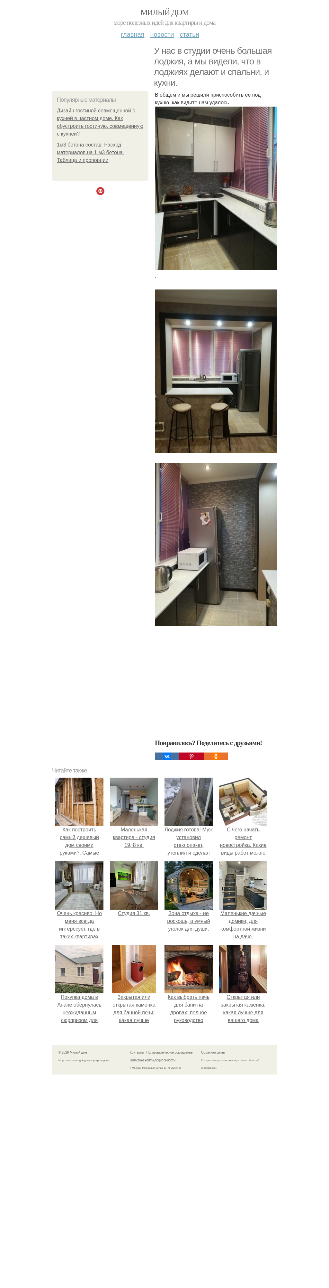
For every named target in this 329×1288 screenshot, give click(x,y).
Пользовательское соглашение (170, 1052)
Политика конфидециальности (152, 1060)
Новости (162, 34)
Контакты (137, 1052)
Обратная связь (213, 1052)
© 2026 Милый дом (72, 1052)
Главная (132, 34)
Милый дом (164, 12)
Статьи (189, 34)
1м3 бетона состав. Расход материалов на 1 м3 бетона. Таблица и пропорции (90, 152)
